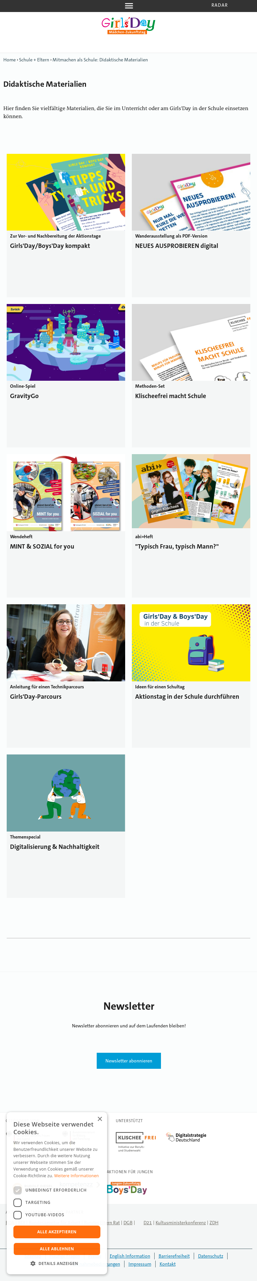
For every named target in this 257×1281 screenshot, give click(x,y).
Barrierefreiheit (174, 1256)
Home (9, 60)
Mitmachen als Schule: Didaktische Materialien (100, 60)
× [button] (99, 1119)
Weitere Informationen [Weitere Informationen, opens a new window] (76, 1176)
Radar (219, 5)
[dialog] (57, 1193)
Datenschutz (210, 1256)
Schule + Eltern (34, 60)
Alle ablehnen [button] (57, 1249)
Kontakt (168, 1264)
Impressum (139, 1264)
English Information (130, 1256)
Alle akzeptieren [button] (57, 1232)
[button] (56, 1264)
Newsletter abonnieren (128, 1061)
